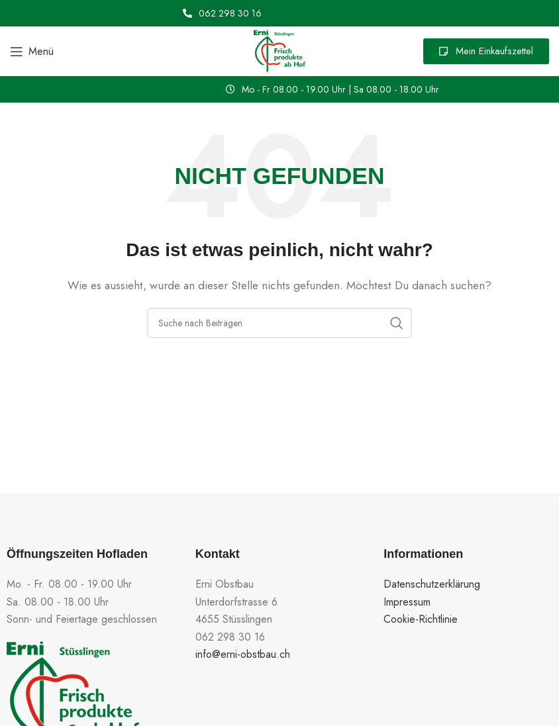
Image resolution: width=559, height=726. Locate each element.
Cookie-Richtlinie (420, 619)
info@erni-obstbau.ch (242, 654)
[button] (332, 89)
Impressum (407, 602)
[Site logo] (279, 50)
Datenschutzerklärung (431, 584)
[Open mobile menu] (31, 51)
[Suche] (279, 323)
